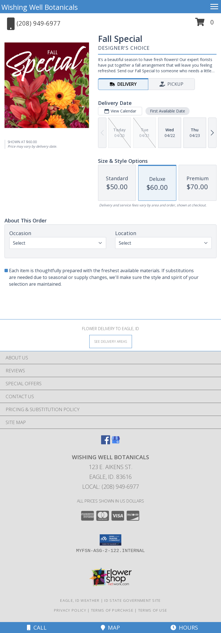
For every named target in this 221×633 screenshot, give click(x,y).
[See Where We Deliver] (110, 341)
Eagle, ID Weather (79, 600)
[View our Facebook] (105, 442)
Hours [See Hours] (184, 627)
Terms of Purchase (112, 610)
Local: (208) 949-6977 (110, 486)
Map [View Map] (110, 627)
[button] (204, 24)
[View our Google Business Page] (115, 442)
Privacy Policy (70, 610)
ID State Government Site (132, 600)
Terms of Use (152, 610)
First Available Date (167, 111)
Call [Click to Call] (37, 627)
